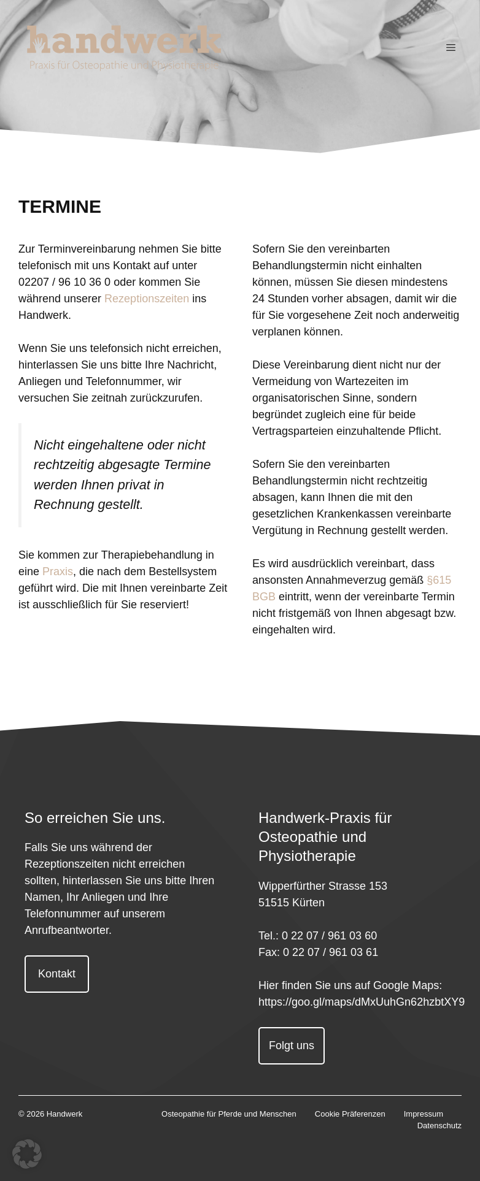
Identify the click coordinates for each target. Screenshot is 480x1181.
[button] (27, 1154)
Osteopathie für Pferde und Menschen (228, 1113)
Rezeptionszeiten (146, 298)
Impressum (423, 1113)
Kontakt (56, 974)
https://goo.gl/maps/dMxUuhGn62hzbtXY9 (361, 1002)
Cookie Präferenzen (350, 1113)
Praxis (57, 571)
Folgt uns (291, 1045)
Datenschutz (439, 1125)
